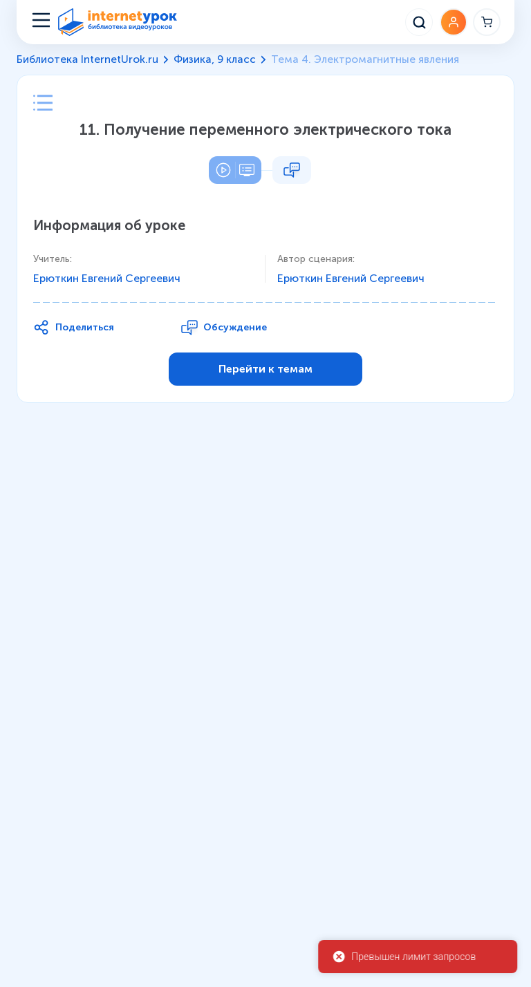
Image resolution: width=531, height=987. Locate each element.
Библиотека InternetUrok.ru (87, 59)
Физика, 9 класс (215, 59)
